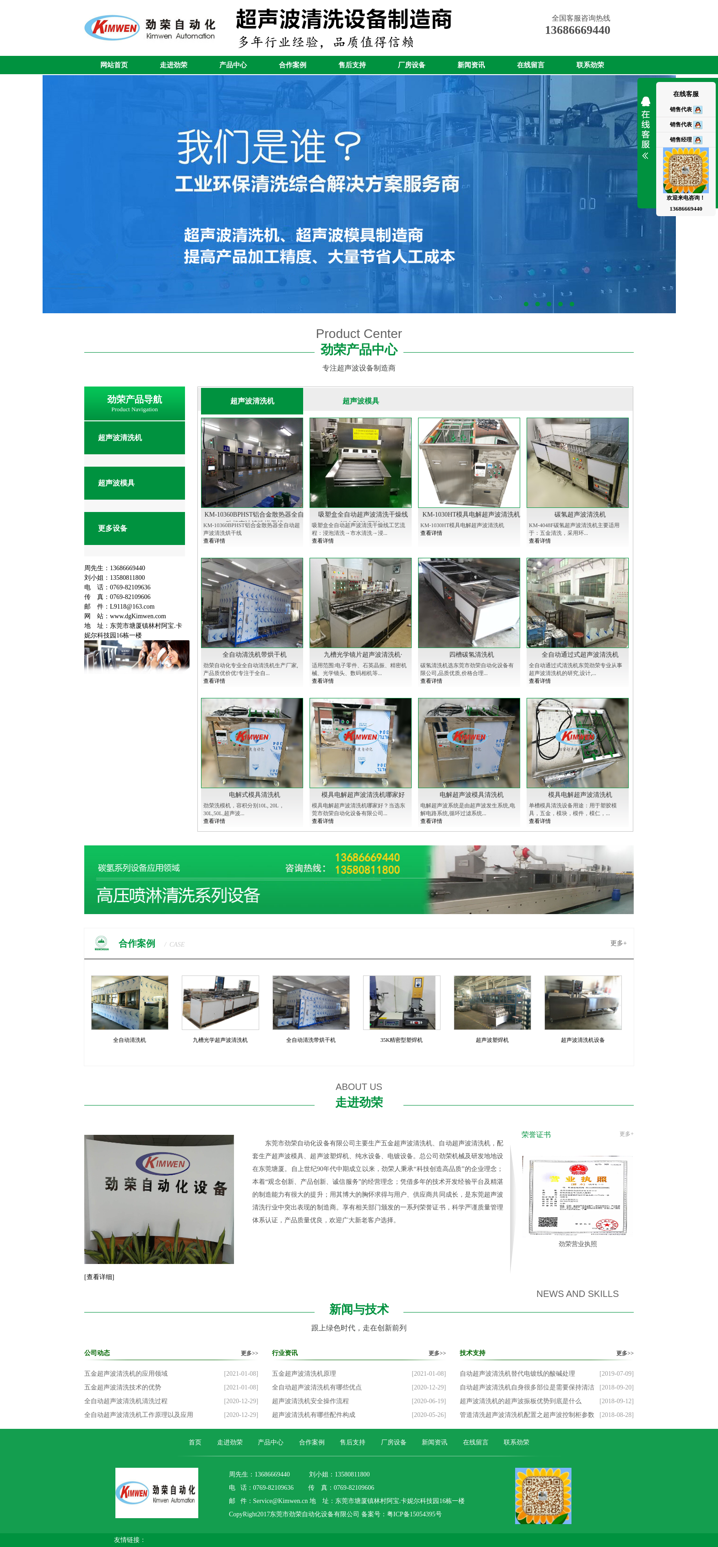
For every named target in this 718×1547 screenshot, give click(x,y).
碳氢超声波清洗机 (580, 514)
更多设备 (112, 528)
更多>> (249, 1353)
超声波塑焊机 (492, 1040)
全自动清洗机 (129, 1040)
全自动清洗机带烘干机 (255, 654)
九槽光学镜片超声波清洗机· (363, 654)
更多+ (618, 943)
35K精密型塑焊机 (402, 1040)
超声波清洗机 (120, 437)
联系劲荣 (590, 65)
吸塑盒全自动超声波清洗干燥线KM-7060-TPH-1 (363, 519)
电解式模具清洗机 (254, 794)
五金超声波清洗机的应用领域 (126, 1373)
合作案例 (292, 65)
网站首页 (114, 65)
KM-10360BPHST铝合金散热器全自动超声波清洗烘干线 (255, 519)
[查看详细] (99, 1277)
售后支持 (352, 65)
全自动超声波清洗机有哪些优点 (317, 1387)
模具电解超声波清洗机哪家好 (363, 794)
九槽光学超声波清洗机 (220, 1040)
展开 (645, 134)
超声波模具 (116, 483)
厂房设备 (411, 65)
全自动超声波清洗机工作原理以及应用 (138, 1414)
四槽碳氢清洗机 (471, 654)
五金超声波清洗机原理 (304, 1373)
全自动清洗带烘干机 (311, 1040)
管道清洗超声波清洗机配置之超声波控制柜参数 (527, 1414)
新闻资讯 (471, 65)
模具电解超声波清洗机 (580, 794)
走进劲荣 (173, 65)
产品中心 (233, 65)
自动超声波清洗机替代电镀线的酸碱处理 (517, 1373)
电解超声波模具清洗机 (472, 794)
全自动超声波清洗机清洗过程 (126, 1401)
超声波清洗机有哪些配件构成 (313, 1414)
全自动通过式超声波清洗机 (580, 654)
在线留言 (530, 65)
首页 (195, 1442)
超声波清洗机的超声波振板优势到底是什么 (521, 1401)
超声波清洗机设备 (583, 1040)
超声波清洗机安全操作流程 (310, 1401)
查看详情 (214, 541)
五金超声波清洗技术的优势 (122, 1387)
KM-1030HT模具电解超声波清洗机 (472, 514)
